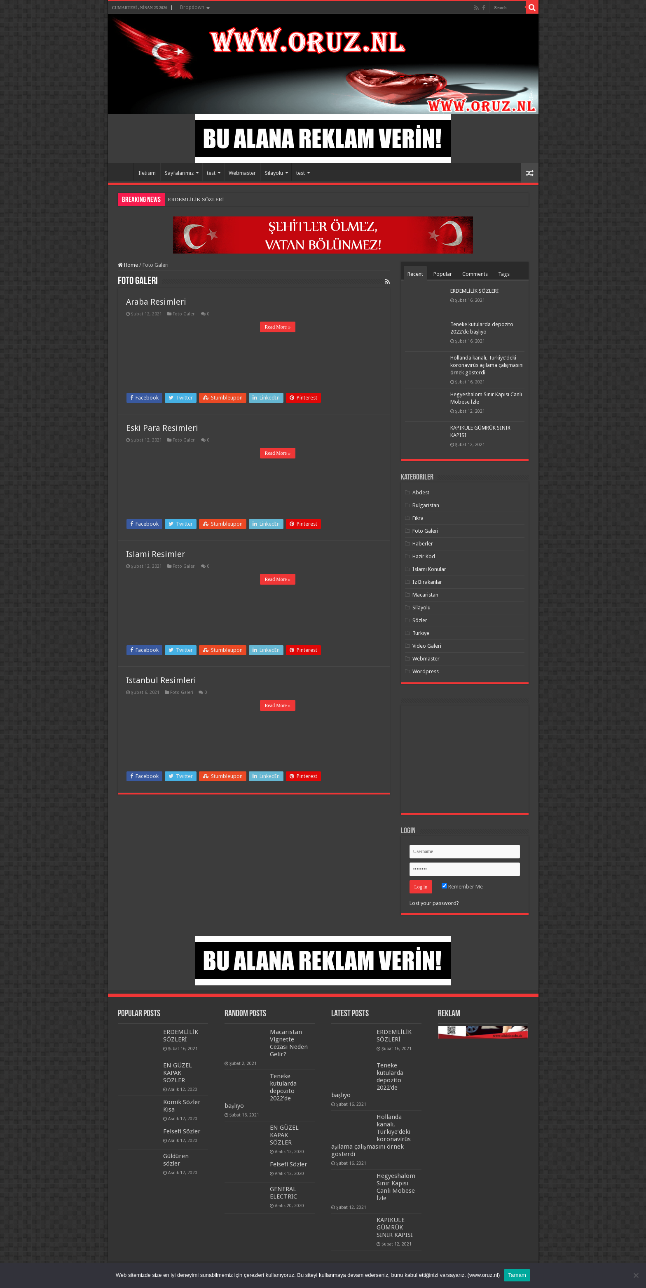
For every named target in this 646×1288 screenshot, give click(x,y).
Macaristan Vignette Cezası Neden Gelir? (289, 1043)
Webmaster (242, 173)
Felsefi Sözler (182, 1131)
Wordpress (425, 671)
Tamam (517, 1275)
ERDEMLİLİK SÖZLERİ (196, 199)
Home (122, 172)
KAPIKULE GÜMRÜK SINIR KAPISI (395, 1227)
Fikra (418, 518)
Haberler (422, 544)
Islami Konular (429, 569)
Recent (415, 274)
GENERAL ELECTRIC (283, 1192)
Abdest (420, 492)
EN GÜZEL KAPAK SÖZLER (177, 1073)
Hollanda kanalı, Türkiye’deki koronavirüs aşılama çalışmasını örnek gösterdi (487, 365)
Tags (504, 274)
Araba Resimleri (156, 302)
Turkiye (420, 633)
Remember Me (462, 887)
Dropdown (192, 7)
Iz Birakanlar (427, 582)
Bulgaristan (425, 505)
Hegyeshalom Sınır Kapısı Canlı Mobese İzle (396, 1187)
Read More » (278, 327)
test (211, 173)
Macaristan (425, 595)
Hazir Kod (423, 556)
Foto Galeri (184, 314)
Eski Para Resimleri (162, 428)
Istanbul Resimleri (161, 680)
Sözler (419, 620)
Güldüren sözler (176, 1159)
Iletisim (147, 173)
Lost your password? (434, 903)
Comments (475, 274)
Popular (442, 274)
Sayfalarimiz (179, 173)
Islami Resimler (155, 554)
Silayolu (274, 173)
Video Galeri (426, 646)
